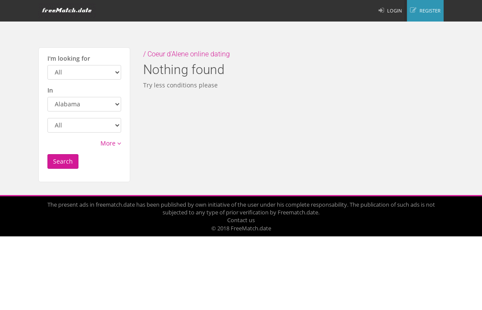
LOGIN (394, 10)
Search (63, 161)
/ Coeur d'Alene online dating (186, 54)
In (50, 90)
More (110, 143)
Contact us (241, 220)
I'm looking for (68, 58)
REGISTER (430, 10)
